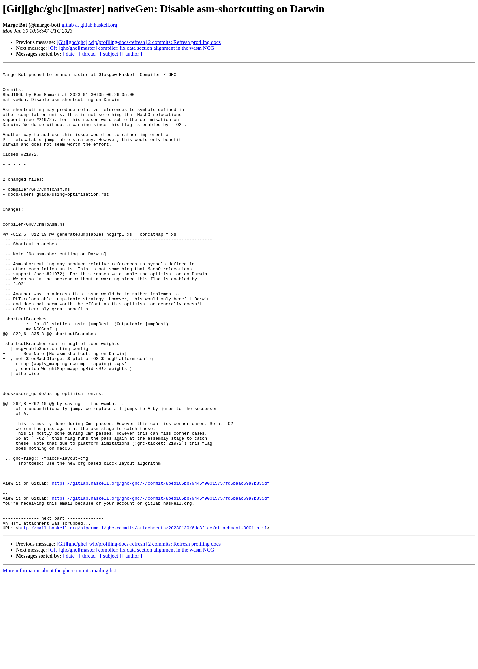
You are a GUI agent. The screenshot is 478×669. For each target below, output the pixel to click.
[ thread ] (89, 54)
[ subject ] (110, 54)
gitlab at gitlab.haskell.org (89, 25)
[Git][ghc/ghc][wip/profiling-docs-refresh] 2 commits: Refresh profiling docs (139, 42)
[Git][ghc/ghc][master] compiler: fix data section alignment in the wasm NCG (131, 48)
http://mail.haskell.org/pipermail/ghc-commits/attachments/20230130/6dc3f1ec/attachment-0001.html (142, 620)
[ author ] (132, 54)
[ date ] (70, 54)
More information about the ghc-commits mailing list (59, 663)
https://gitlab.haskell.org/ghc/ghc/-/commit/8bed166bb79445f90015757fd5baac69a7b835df (160, 567)
